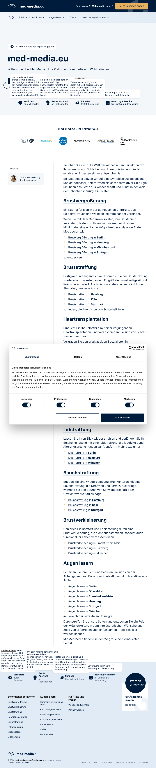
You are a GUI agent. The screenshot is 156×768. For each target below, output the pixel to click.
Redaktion (28, 180)
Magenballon (14, 731)
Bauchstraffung (15, 722)
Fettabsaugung (15, 727)
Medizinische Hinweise (125, 762)
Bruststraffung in (85, 294)
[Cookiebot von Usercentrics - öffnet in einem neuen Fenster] (131, 348)
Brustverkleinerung (17, 706)
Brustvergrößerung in (86, 237)
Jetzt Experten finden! (132, 5)
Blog (95, 762)
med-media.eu (19, 77)
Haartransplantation (17, 717)
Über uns (86, 762)
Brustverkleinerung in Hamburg (88, 548)
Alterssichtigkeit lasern (51, 719)
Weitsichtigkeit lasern (50, 714)
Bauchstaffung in (85, 510)
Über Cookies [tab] (123, 357)
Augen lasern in (82, 586)
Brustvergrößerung (17, 702)
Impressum (143, 762)
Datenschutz (106, 762)
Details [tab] (78, 357)
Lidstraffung (14, 737)
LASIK (43, 729)
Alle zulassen (122, 417)
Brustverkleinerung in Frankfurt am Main (94, 543)
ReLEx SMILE (46, 724)
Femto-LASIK (46, 734)
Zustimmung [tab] (32, 357)
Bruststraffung (15, 712)
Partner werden (76, 710)
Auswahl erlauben (77, 417)
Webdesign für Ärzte (78, 705)
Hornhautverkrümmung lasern (51, 703)
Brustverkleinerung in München (88, 553)
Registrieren (130, 705)
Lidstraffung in (82, 452)
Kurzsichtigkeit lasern (50, 709)
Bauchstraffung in (86, 499)
